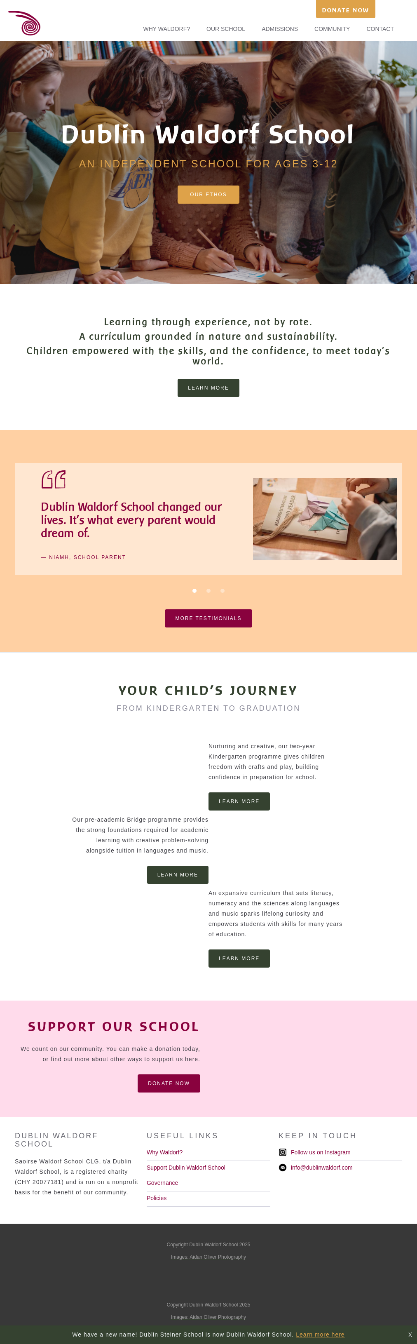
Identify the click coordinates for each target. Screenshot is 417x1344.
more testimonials (208, 618)
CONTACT (380, 29)
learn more (208, 388)
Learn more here (320, 1334)
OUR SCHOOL (225, 29)
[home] (20, 23)
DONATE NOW (345, 10)
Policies (156, 1198)
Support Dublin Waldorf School (186, 1167)
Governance (162, 1183)
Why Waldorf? (165, 1152)
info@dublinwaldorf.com (322, 1167)
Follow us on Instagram (321, 1152)
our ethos (208, 194)
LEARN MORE (239, 801)
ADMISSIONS (280, 29)
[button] (194, 591)
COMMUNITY (332, 29)
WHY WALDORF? (166, 29)
